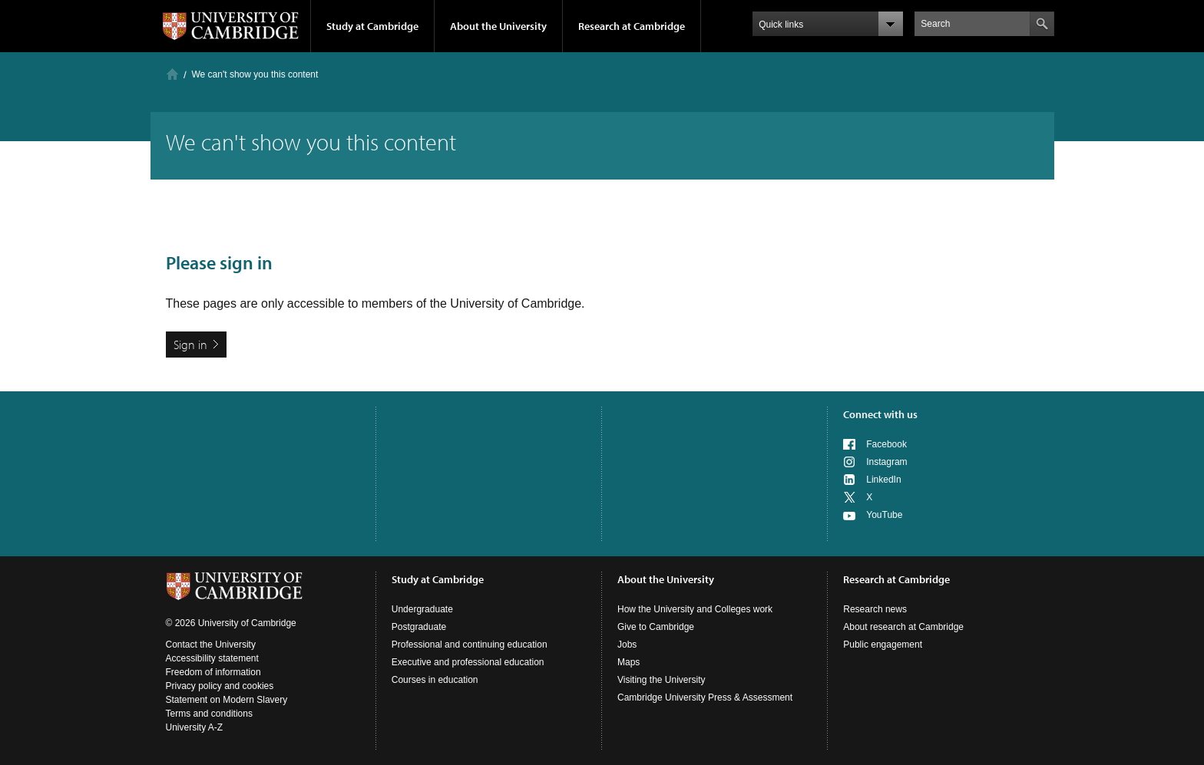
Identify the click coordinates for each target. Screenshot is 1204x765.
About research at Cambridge (903, 627)
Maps (628, 662)
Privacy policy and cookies (220, 686)
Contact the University (211, 644)
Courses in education (435, 679)
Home (172, 74)
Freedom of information (213, 672)
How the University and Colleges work (694, 609)
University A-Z (194, 727)
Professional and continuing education (469, 644)
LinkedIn (883, 479)
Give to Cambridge (655, 627)
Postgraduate (419, 627)
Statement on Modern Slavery (227, 699)
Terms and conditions (209, 713)
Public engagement (882, 644)
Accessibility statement (212, 658)
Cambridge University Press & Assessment (704, 697)
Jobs (627, 644)
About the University (498, 26)
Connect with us (880, 414)
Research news (875, 609)
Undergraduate (422, 609)
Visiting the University (661, 679)
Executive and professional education (468, 662)
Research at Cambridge (631, 26)
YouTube (884, 514)
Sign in (190, 344)
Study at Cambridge (372, 26)
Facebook (886, 444)
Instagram (886, 462)
